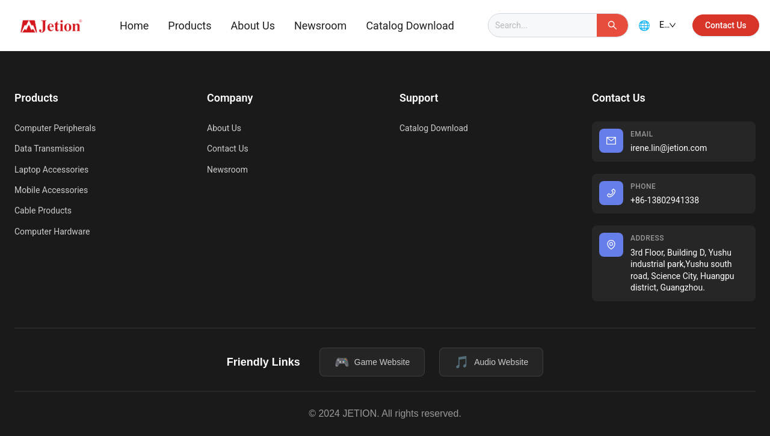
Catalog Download (410, 25)
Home (134, 25)
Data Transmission (49, 148)
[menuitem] (134, 26)
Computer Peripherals (55, 128)
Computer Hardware (52, 231)
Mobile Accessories (51, 190)
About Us (253, 25)
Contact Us (227, 148)
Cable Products (43, 210)
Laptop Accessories (51, 169)
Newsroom (320, 25)
